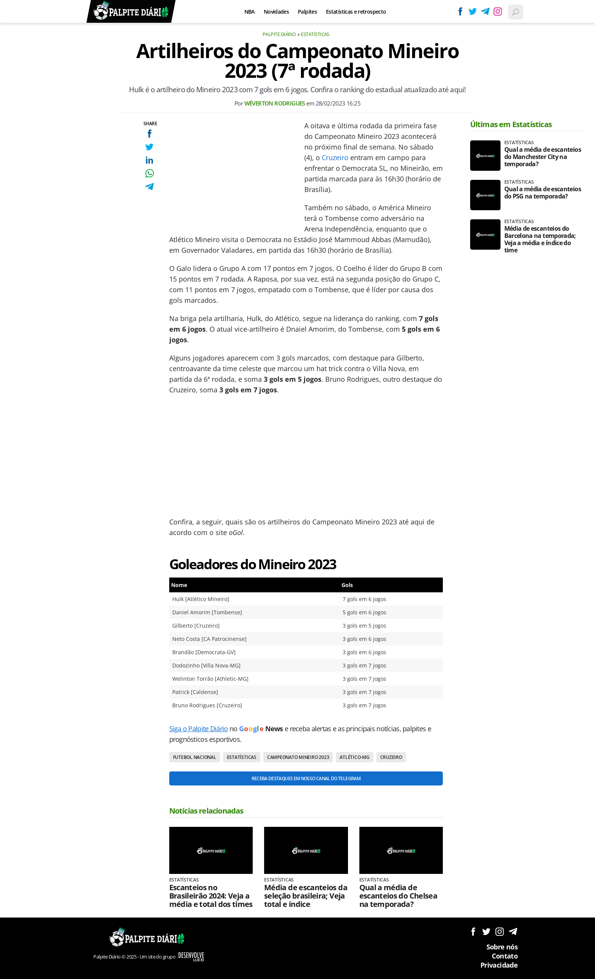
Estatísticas (315, 34)
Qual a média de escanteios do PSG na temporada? (542, 193)
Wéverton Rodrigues (274, 103)
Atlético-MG (354, 757)
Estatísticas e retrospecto (356, 11)
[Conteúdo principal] (297, 489)
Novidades (276, 11)
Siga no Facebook (473, 931)
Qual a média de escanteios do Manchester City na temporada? (542, 157)
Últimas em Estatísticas (511, 124)
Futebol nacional (194, 757)
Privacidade (499, 965)
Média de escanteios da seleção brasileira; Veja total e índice (305, 895)
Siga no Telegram (513, 931)
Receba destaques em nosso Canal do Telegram (306, 778)
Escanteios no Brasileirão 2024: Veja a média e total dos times (211, 895)
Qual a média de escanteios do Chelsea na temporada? (398, 895)
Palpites (307, 11)
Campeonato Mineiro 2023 (298, 757)
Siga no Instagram (499, 931)
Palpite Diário (279, 34)
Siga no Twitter (486, 931)
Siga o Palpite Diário (198, 728)
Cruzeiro (335, 157)
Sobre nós (502, 946)
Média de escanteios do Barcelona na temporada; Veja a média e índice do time (540, 239)
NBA (249, 11)
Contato (505, 955)
